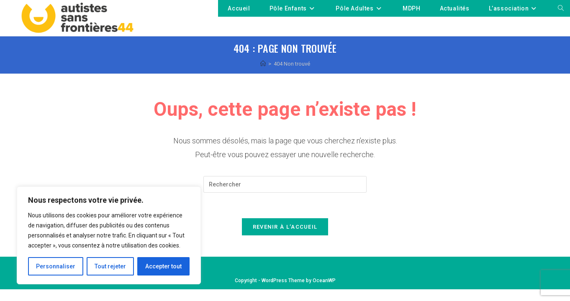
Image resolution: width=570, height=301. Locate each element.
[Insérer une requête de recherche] (285, 184)
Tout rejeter (110, 266)
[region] (109, 235)
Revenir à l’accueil (285, 227)
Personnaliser (55, 266)
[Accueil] (263, 64)
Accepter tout (163, 266)
